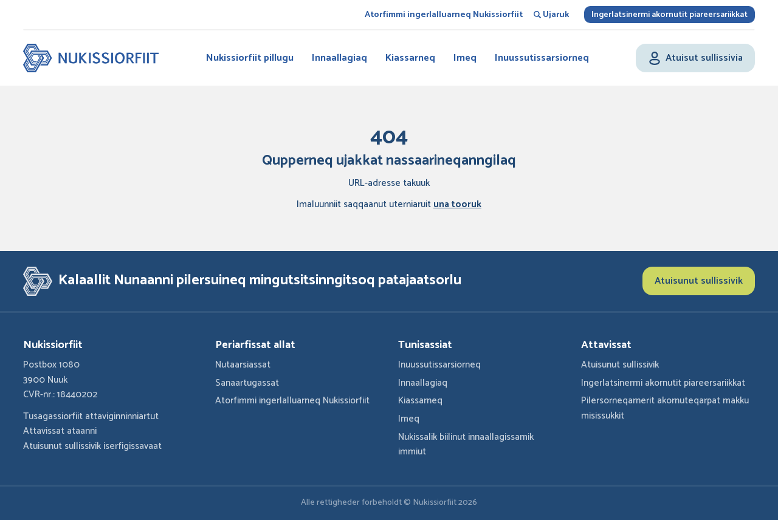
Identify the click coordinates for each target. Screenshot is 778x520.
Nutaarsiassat (242, 364)
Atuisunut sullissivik (699, 281)
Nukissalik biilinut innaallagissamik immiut (466, 444)
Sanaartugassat (247, 383)
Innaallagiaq (339, 58)
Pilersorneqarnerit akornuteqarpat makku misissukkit (665, 408)
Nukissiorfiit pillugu (250, 58)
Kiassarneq (410, 58)
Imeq (465, 58)
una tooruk (457, 204)
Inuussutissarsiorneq (542, 58)
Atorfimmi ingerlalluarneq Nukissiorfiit (444, 15)
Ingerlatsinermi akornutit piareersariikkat (669, 15)
